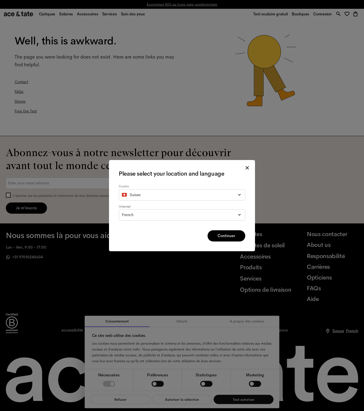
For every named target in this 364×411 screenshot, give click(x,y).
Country (124, 186)
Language (125, 206)
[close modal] (247, 168)
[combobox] (182, 194)
